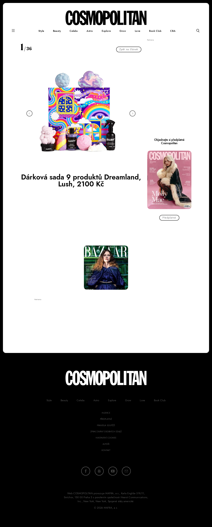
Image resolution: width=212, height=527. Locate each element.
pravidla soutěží (106, 425)
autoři (106, 444)
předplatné (106, 419)
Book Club (155, 31)
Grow (123, 31)
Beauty (57, 31)
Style (41, 31)
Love (137, 31)
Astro (90, 31)
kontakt (106, 450)
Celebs (74, 31)
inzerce (106, 412)
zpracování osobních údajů (106, 431)
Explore (106, 31)
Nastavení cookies (106, 437)
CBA (172, 31)
